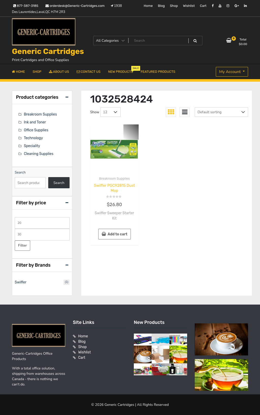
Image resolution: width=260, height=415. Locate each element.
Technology (33, 138)
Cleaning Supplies (38, 154)
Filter (22, 245)
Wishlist (189, 6)
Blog (161, 6)
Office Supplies (36, 130)
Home (148, 6)
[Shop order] (221, 112)
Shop (174, 6)
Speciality (32, 146)
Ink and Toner (35, 122)
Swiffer (20, 282)
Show (94, 112)
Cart (203, 6)
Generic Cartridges (48, 51)
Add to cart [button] (117, 234)
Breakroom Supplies (114, 178)
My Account (230, 72)
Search (20, 172)
